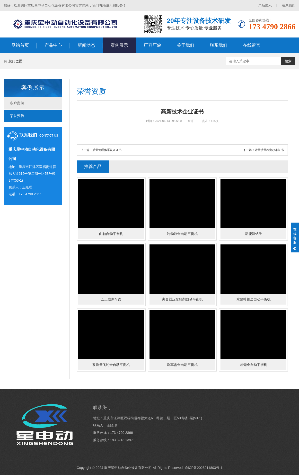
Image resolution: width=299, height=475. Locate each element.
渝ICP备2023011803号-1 (203, 468)
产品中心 (53, 45)
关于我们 (185, 45)
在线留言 (251, 45)
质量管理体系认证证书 (107, 150)
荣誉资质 (17, 116)
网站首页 (20, 45)
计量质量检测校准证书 (269, 150)
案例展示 (119, 45)
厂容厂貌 (152, 45)
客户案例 (17, 103)
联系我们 (288, 5)
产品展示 (265, 5)
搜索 (288, 61)
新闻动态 (86, 45)
